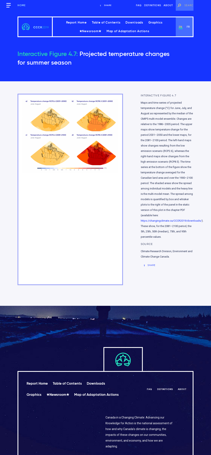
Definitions (152, 5)
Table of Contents (106, 22)
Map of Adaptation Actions (128, 31)
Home (22, 5)
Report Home (76, 22)
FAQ (139, 5)
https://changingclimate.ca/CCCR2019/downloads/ (171, 220)
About (168, 5)
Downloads (134, 22)
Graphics (155, 22)
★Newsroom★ (90, 31)
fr (188, 26)
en (180, 26)
